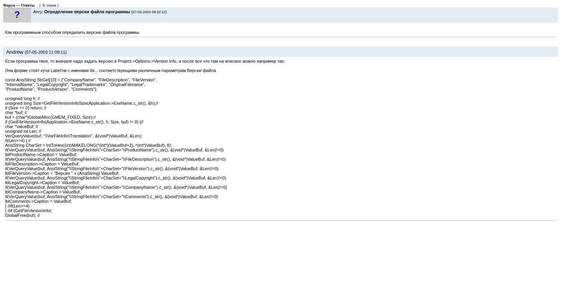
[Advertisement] (280, 249)
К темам (49, 5)
